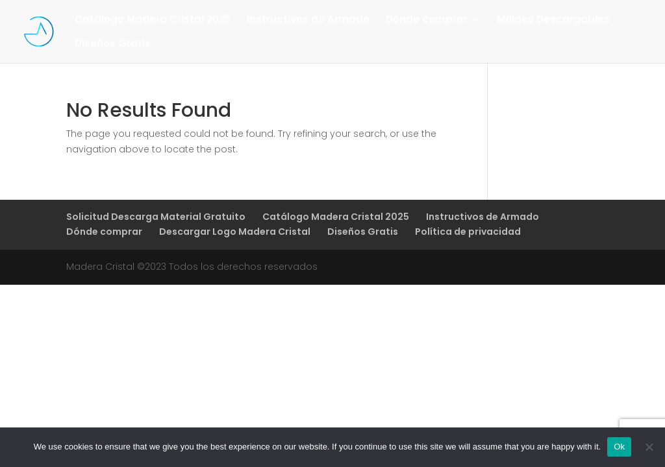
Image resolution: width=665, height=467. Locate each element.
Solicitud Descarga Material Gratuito (155, 216)
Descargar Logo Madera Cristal (234, 231)
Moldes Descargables (553, 20)
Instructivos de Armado (308, 20)
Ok (619, 446)
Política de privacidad (468, 231)
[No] (648, 446)
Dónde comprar (427, 20)
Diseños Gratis (113, 44)
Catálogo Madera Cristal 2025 (153, 20)
